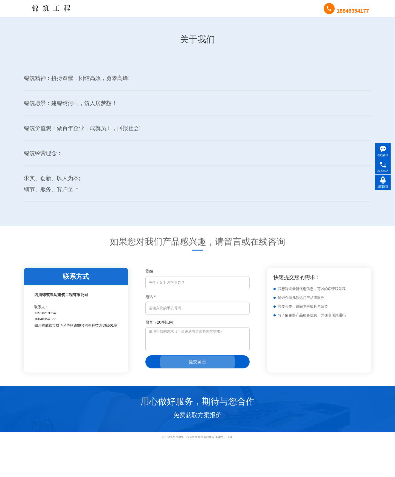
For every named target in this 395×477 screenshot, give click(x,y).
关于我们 (126, 8)
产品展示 (150, 8)
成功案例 (174, 8)
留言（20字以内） (161, 322)
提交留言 (197, 361)
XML (230, 437)
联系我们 (223, 8)
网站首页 (101, 8)
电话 (150, 296)
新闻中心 (198, 8)
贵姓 (149, 271)
